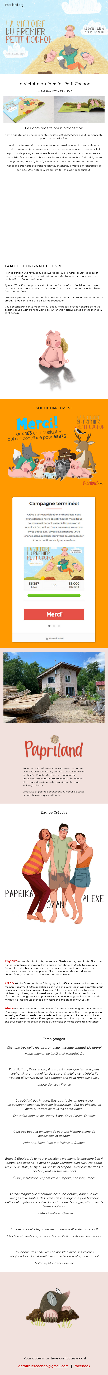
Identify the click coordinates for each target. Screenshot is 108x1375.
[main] (53, 87)
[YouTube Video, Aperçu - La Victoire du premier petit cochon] (53, 217)
